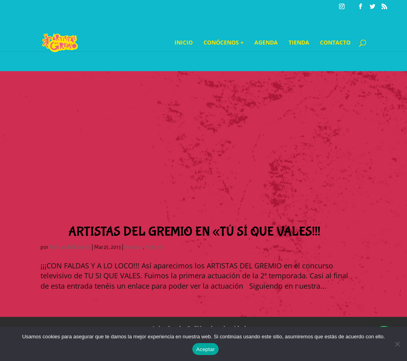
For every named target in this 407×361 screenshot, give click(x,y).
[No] (397, 344)
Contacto (335, 43)
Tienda (299, 43)
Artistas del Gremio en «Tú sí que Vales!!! (194, 231)
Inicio (183, 43)
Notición (154, 247)
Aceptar (205, 349)
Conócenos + (224, 43)
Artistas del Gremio (70, 247)
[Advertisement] (203, 126)
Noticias (133, 247)
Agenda (266, 43)
